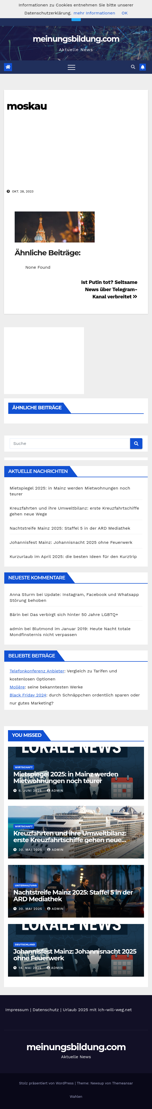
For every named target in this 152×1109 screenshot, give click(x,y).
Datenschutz (46, 1009)
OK (124, 13)
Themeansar (122, 1083)
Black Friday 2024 (28, 695)
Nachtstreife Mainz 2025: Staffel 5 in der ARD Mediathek (70, 528)
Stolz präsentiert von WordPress (47, 1083)
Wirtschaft (24, 767)
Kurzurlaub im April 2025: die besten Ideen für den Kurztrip (73, 556)
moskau (27, 106)
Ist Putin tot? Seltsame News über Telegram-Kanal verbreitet (109, 289)
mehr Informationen (94, 13)
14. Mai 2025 (31, 968)
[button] (133, 67)
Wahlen (76, 1097)
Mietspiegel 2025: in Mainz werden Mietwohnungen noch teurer (65, 777)
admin (55, 790)
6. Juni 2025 (31, 790)
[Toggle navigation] (71, 67)
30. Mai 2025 (31, 850)
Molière (17, 687)
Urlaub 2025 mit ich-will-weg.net (97, 1009)
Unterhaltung (26, 885)
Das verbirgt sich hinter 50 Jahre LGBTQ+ (74, 614)
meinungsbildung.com (76, 39)
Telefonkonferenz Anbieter (37, 670)
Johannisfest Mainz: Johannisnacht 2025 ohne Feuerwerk (71, 542)
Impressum (17, 1009)
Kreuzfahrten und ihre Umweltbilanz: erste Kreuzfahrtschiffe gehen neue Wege (69, 839)
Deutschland (25, 944)
